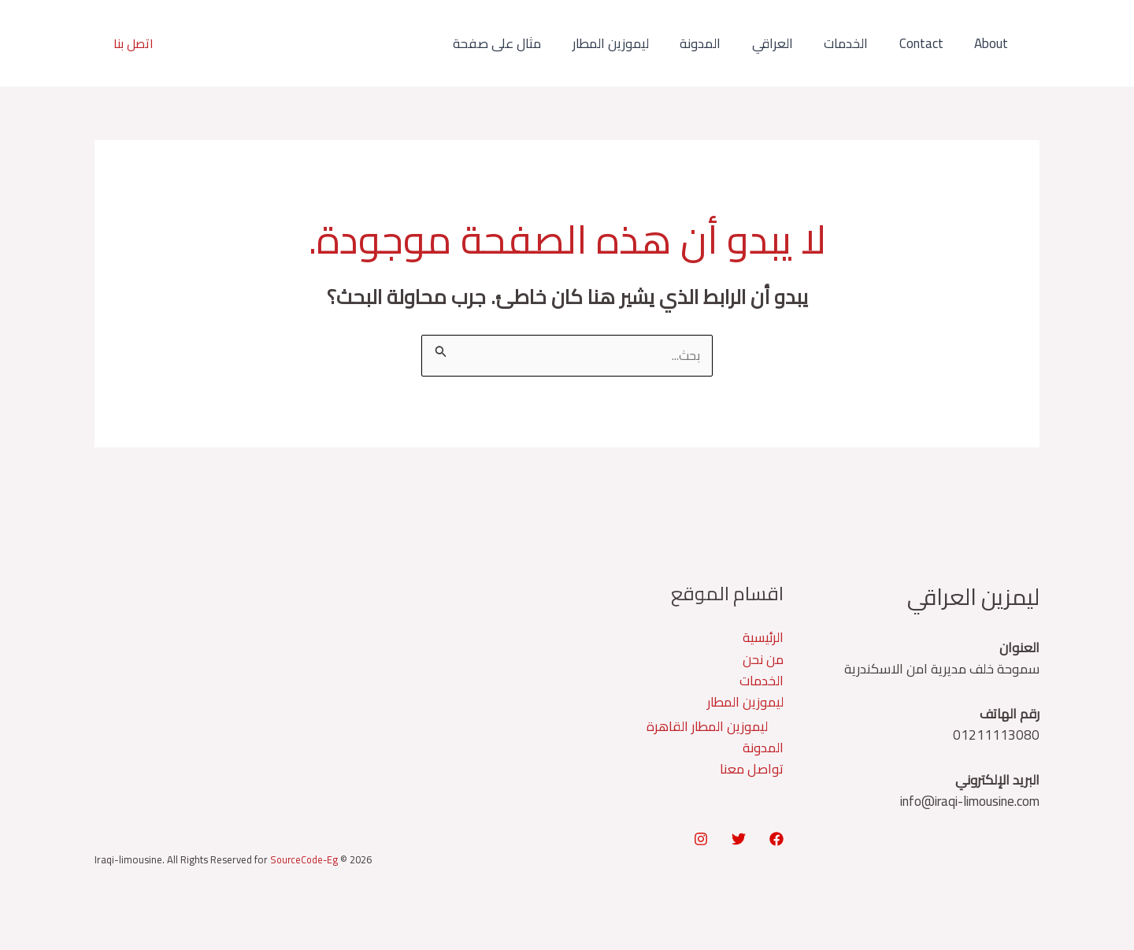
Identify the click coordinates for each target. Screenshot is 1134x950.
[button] (133, 43)
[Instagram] (701, 840)
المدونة (719, 43)
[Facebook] (776, 840)
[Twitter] (739, 840)
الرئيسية (763, 638)
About (993, 43)
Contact (928, 43)
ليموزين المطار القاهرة (707, 727)
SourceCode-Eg (305, 860)
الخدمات (857, 43)
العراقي (787, 43)
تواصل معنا (752, 770)
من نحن (763, 660)
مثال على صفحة (525, 43)
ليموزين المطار (634, 43)
